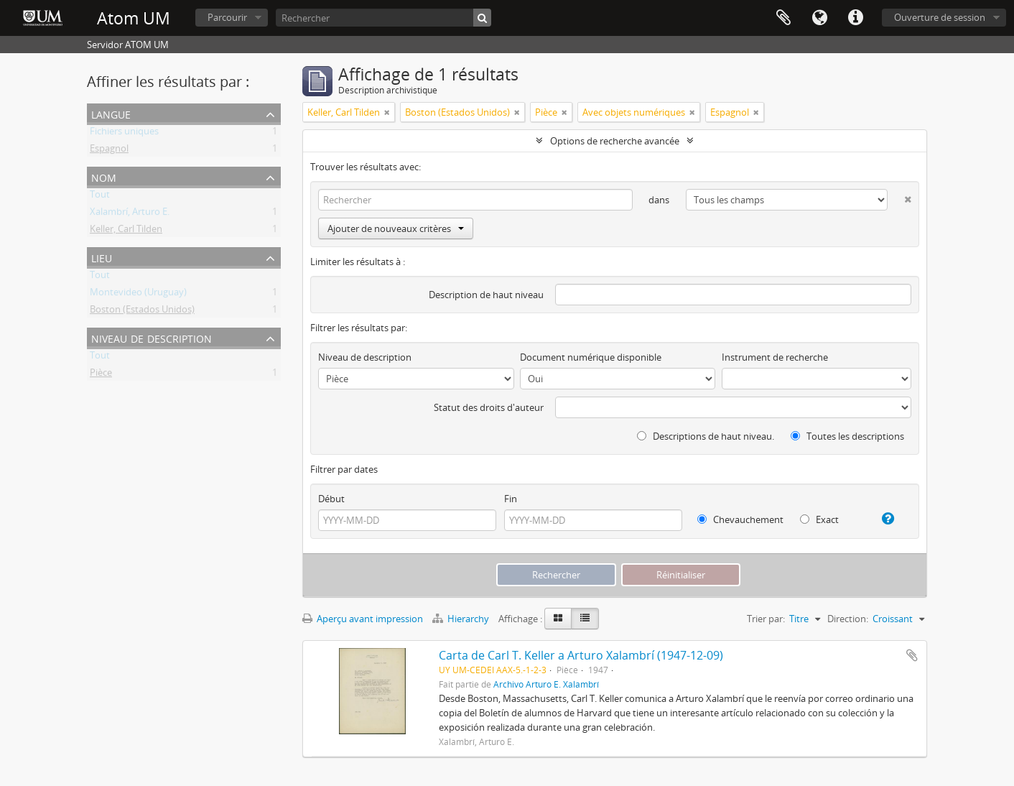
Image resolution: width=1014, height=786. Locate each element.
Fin (510, 498)
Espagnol (109, 150)
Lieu (101, 257)
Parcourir (227, 17)
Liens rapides (855, 18)
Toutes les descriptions (847, 436)
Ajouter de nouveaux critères (395, 228)
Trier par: (766, 618)
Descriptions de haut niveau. (705, 436)
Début (331, 498)
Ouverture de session (939, 17)
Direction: (847, 618)
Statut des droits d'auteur (489, 407)
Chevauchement (740, 519)
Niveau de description (151, 337)
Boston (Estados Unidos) (142, 311)
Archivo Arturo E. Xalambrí (546, 684)
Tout (100, 196)
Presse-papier (783, 18)
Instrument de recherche (775, 357)
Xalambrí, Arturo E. (129, 214)
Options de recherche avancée (614, 140)
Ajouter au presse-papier (912, 655)
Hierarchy (461, 618)
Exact (819, 519)
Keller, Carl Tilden (126, 231)
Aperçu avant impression (362, 618)
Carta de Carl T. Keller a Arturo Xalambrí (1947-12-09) (581, 655)
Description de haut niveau (486, 294)
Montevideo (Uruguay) (138, 294)
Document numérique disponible (590, 357)
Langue (819, 18)
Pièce (101, 375)
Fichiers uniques (124, 133)
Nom (103, 176)
